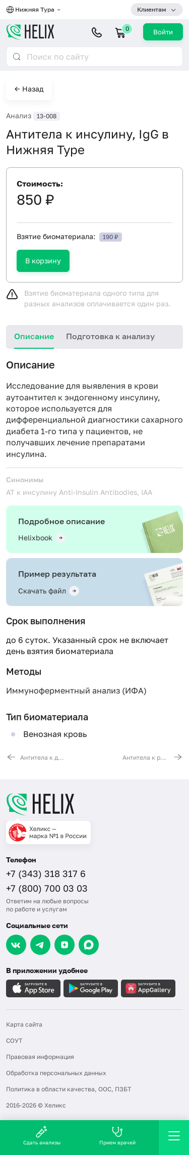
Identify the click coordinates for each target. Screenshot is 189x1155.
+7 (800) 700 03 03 (47, 888)
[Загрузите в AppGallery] (148, 988)
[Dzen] (64, 945)
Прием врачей (117, 1135)
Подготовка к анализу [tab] (110, 336)
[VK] (16, 945)
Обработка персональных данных (56, 1073)
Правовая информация (40, 1056)
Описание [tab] (34, 336)
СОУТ (14, 1040)
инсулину (139, 397)
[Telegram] (40, 945)
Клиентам (151, 9)
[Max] (89, 945)
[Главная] (94, 804)
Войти (163, 32)
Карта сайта (24, 1024)
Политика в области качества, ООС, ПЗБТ (68, 1089)
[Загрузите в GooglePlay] (91, 988)
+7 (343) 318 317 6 (46, 873)
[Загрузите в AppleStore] (33, 988)
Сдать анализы (41, 1135)
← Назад (29, 88)
